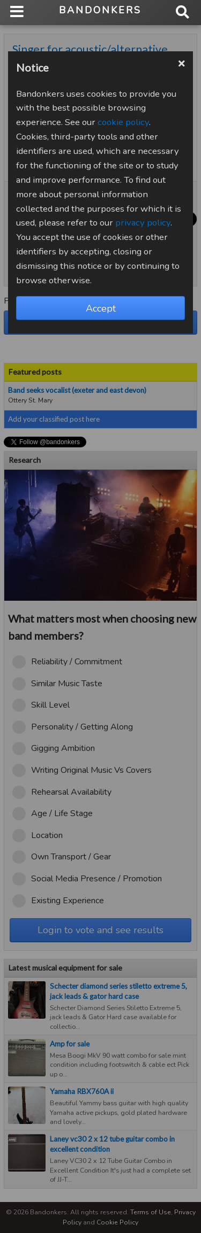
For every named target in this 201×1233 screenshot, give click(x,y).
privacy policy (142, 222)
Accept (101, 308)
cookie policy (123, 122)
